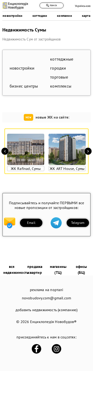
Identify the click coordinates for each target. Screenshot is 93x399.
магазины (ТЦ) (58, 269)
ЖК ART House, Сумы (67, 168)
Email (31, 223)
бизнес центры (24, 86)
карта (86, 15)
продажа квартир (34, 269)
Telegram (78, 223)
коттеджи (39, 15)
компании (64, 15)
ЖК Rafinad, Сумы (26, 168)
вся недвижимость (15, 269)
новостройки (12, 15)
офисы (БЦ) (81, 269)
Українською (83, 6)
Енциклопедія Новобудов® (53, 321)
